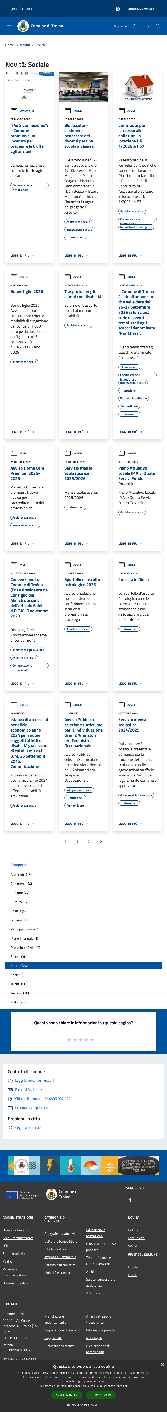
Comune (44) (20, 892)
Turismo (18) (20, 993)
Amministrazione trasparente (98, 1319)
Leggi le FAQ (53, 1338)
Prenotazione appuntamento (55, 1319)
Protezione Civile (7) (25, 947)
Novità (25, 44)
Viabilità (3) (19, 1002)
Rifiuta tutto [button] (101, 1395)
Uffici (6, 1245)
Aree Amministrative (18, 1237)
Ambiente (93, 1271)
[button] (83, 1404)
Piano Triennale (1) (24, 938)
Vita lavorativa (55, 1249)
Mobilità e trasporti (58, 1272)
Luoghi (133, 1267)
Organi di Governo (16, 1230)
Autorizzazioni (96, 1293)
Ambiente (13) (21, 874)
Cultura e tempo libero (60, 1241)
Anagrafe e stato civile (60, 1233)
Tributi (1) (18, 984)
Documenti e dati (15, 1283)
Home (9, 44)
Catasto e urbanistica (60, 1264)
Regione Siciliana (19, 8)
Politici (8, 1261)
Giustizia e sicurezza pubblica (101, 1246)
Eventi (132, 1275)
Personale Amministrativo (14, 1272)
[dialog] (83, 1386)
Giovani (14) (19, 920)
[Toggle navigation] (8, 25)
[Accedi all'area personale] (118, 9)
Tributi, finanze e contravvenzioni (98, 1260)
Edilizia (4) (18, 911)
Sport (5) (17, 974)
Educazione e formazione (95, 1232)
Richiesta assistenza (59, 1345)
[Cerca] (157, 26)
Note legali (94, 1338)
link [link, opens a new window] (125, 1386)
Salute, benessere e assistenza (100, 1282)
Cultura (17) (19, 901)
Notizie (73, 111)
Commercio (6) (21, 883)
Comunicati (22, 111)
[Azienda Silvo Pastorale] (141, 9)
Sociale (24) (19, 965)
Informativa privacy (100, 1330)
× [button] (162, 1364)
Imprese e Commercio (60, 1257)
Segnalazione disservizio (62, 1330)
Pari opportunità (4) (25, 929)
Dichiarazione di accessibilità (98, 1348)
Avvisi (126, 111)
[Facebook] (132, 26)
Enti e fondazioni (15, 1253)
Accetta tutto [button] (67, 1395)
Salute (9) (18, 956)
